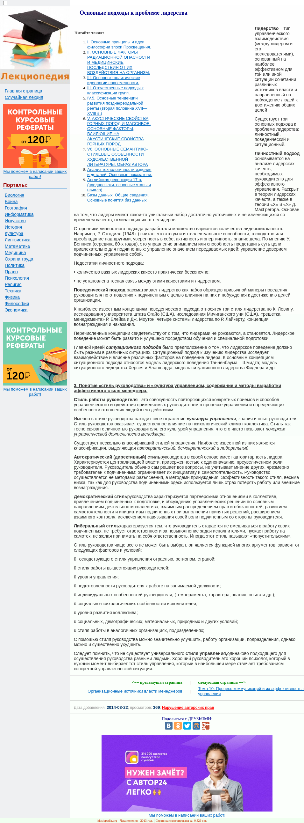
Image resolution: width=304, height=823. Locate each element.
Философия (17, 303)
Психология (17, 278)
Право (11, 271)
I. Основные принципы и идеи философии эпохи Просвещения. (119, 44)
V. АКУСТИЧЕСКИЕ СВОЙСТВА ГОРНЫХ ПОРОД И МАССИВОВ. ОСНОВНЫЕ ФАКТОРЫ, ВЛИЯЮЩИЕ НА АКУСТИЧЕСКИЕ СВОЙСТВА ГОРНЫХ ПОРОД (119, 131)
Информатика (19, 214)
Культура (14, 233)
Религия (13, 284)
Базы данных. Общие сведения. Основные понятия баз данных (118, 197)
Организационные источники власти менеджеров (135, 691)
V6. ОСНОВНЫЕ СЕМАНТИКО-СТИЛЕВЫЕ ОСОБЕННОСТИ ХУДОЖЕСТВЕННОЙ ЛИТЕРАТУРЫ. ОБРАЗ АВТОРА (117, 157)
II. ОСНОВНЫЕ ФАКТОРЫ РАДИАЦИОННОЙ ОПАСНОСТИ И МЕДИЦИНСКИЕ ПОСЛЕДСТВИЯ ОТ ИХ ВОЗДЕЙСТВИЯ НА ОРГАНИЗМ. (118, 62)
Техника (13, 290)
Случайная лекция (24, 97)
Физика (12, 297)
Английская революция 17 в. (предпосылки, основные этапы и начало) (119, 184)
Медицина (15, 252)
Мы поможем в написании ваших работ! (35, 174)
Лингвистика (18, 239)
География (16, 207)
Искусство (15, 220)
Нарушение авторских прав (188, 707)
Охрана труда (19, 258)
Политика (15, 265)
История (13, 227)
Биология (14, 195)
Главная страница (23, 90)
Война (11, 201)
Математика (17, 246)
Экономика (16, 309)
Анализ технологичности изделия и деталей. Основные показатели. (119, 172)
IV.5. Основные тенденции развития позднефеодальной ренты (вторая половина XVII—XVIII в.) (117, 106)
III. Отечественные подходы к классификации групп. (115, 90)
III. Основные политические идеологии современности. (113, 80)
